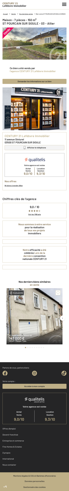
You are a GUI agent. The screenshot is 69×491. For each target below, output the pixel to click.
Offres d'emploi (9, 428)
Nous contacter (9, 465)
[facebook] (5, 373)
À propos (6, 452)
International (8, 459)
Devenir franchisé (10, 434)
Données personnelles (34, 481)
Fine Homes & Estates (12, 446)
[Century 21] (14, 4)
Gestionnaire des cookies (34, 487)
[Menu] (64, 4)
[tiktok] (64, 373)
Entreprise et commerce (13, 440)
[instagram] (34, 373)
